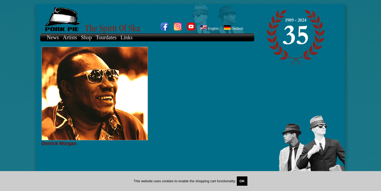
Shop (86, 37)
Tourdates (106, 37)
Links (127, 37)
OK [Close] (242, 181)
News (53, 37)
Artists (70, 37)
